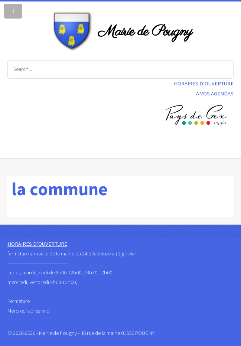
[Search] (120, 69)
